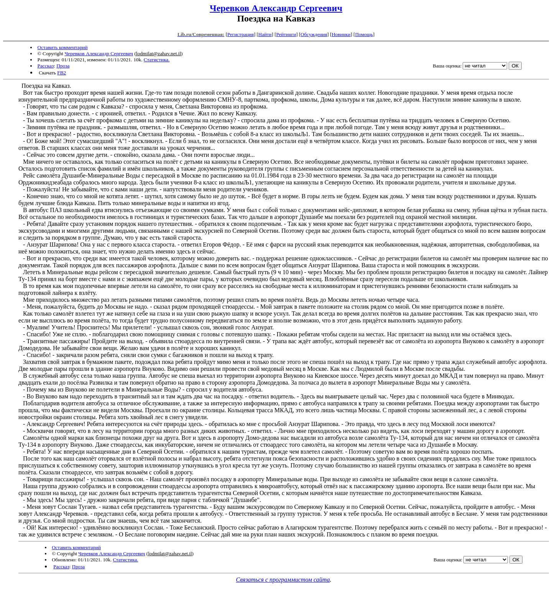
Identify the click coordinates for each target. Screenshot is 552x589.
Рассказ (46, 66)
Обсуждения (314, 34)
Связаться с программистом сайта (283, 579)
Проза (62, 66)
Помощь (364, 34)
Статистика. (157, 60)
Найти (265, 34)
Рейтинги (286, 34)
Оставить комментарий (63, 47)
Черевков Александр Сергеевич (276, 8)
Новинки (341, 34)
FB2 (61, 73)
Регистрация (240, 34)
